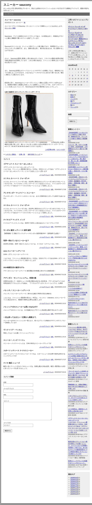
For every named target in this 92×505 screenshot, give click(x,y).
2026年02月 (74, 482)
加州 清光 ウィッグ (34, 154)
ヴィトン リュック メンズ (76, 26)
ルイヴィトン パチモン (75, 41)
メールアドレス (44, 175)
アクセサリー (74, 103)
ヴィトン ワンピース (75, 33)
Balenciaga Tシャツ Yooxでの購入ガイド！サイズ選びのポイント (78, 305)
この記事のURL (50, 149)
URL (52, 175)
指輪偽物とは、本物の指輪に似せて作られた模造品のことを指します (77, 386)
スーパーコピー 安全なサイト (78, 39)
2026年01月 (74, 484)
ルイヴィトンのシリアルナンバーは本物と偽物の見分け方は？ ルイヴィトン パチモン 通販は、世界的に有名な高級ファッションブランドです (78, 358)
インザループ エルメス (75, 35)
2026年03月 (74, 480)
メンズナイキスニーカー (76, 298)
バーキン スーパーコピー (76, 45)
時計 (71, 95)
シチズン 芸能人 (11, 154)
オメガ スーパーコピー (75, 37)
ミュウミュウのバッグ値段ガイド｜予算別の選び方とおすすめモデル (77, 258)
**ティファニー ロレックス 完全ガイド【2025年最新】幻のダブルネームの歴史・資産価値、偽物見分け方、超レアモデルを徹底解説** (78, 225)
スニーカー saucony (17, 4)
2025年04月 (74, 490)
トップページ (9, 14)
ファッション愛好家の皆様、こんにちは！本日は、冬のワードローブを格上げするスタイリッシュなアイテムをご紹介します (77, 331)
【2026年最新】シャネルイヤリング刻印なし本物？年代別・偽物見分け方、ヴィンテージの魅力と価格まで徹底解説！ (78, 137)
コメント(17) (60, 149)
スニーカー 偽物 (10, 28)
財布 (71, 97)
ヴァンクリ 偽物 (73, 47)
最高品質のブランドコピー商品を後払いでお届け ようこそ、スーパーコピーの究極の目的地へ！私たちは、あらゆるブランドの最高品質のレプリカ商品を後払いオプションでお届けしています (77, 448)
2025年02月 (74, 494)
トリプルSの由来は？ (75, 288)
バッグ (72, 99)
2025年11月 (74, 488)
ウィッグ (73, 107)
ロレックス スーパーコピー (77, 43)
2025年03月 (74, 492)
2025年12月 (74, 486)
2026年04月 (74, 477)
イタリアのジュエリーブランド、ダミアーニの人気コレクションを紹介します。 (77, 398)
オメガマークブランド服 (76, 284)
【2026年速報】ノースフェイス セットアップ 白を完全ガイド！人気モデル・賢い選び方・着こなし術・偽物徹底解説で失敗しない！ (78, 159)
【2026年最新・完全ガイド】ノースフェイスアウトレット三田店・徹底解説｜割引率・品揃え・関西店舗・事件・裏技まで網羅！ (78, 181)
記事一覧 (22, 154)
